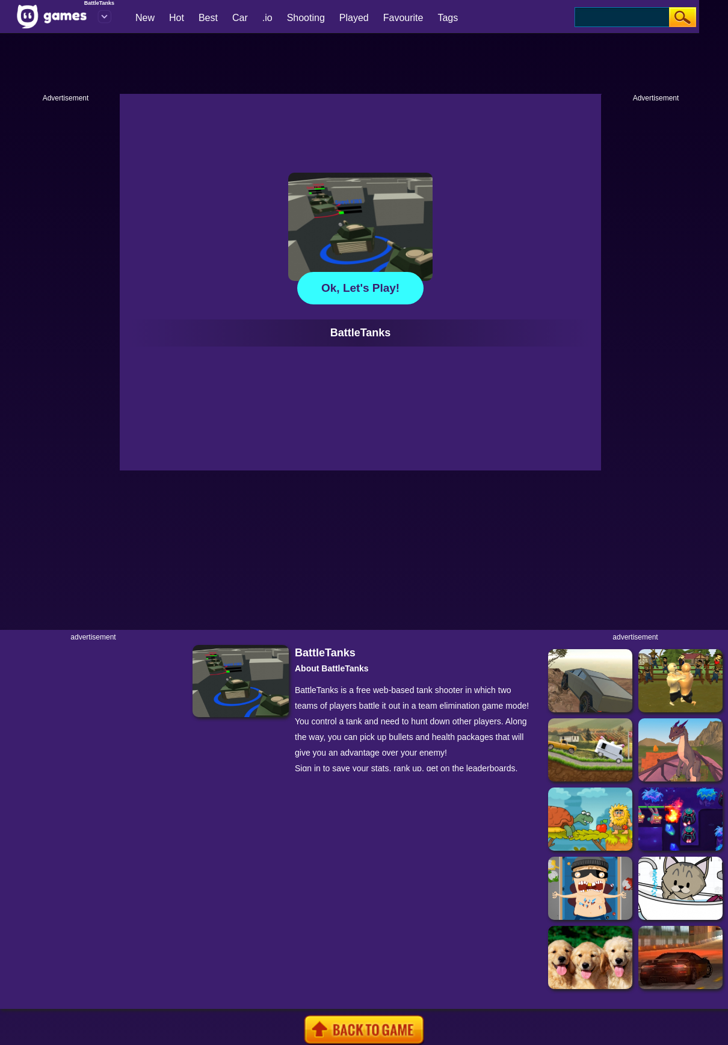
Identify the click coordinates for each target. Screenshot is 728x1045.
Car (240, 18)
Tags (447, 18)
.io (267, 18)
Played (354, 18)
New (145, 18)
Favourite (403, 18)
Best (208, 18)
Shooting (306, 18)
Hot (176, 18)
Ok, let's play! (360, 288)
